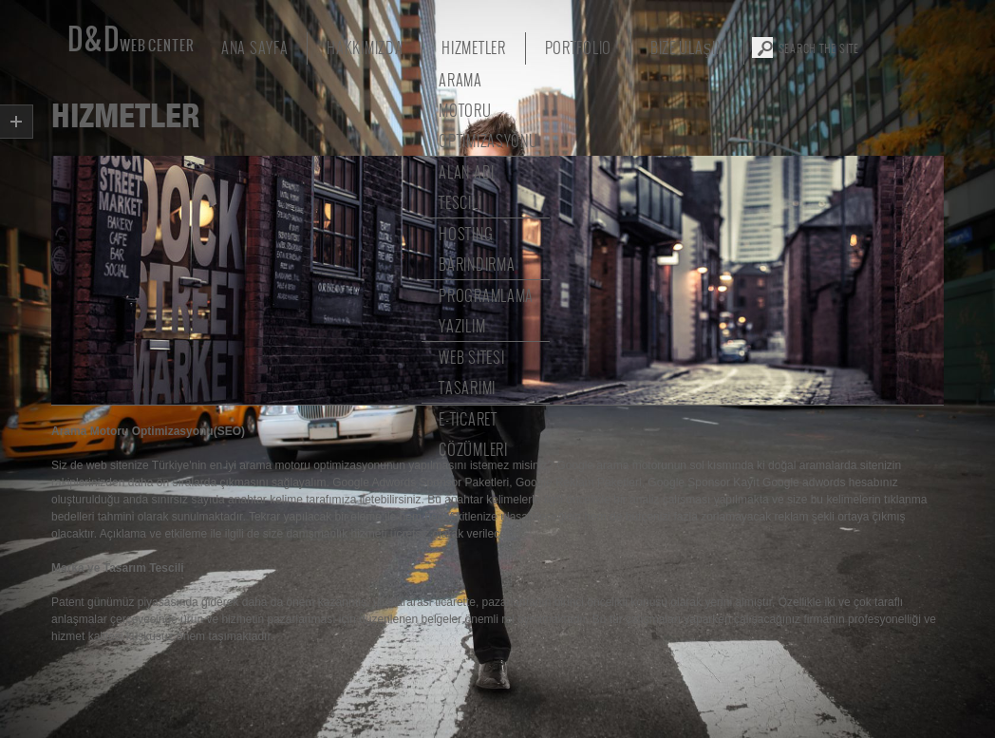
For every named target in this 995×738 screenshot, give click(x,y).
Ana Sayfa (254, 47)
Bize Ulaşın (687, 47)
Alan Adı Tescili (467, 186)
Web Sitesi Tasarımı (471, 372)
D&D (126, 41)
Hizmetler (473, 47)
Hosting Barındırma (477, 248)
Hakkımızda (365, 47)
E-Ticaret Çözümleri (473, 433)
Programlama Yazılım (486, 310)
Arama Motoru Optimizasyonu (488, 109)
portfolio (578, 47)
